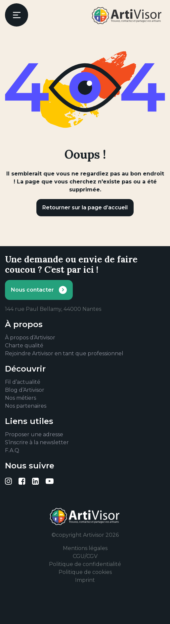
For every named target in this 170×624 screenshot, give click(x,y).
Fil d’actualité (22, 382)
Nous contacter (32, 290)
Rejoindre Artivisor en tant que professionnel (64, 353)
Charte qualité (24, 345)
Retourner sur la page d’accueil (85, 207)
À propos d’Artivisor (30, 337)
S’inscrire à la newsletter (37, 442)
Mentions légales (85, 548)
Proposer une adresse (34, 434)
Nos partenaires (25, 406)
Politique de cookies (85, 572)
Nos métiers (20, 398)
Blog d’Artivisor (24, 390)
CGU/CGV (85, 556)
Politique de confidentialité (85, 564)
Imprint (85, 580)
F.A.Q (12, 450)
